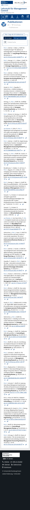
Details (25, 57)
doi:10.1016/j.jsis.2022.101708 (12, 270)
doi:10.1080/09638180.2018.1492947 (14, 378)
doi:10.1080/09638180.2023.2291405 (14, 82)
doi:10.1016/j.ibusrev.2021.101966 (13, 243)
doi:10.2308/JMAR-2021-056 (11, 150)
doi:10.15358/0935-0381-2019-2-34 (13, 403)
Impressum (6, 467)
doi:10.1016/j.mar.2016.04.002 (12, 444)
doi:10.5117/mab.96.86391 (11, 229)
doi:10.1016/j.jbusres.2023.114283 (13, 163)
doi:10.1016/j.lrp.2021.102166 (12, 258)
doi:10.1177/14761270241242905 (16, 68)
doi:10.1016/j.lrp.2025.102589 (12, 57)
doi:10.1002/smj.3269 (17, 326)
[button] (27, 17)
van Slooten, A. (8, 128)
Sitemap (6, 464)
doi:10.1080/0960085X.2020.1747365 (14, 312)
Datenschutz (16, 464)
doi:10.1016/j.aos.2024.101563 (16, 123)
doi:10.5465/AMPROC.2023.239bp (13, 190)
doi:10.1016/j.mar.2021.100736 (12, 297)
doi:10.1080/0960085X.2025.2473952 (14, 96)
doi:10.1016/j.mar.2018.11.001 (14, 362)
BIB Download (23, 57)
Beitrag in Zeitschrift (20, 38)
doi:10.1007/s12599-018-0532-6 (15, 419)
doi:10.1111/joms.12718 (18, 283)
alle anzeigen (8, 38)
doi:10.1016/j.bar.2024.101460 (12, 138)
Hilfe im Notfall (16, 462)
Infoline (5, 462)
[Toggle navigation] (3, 17)
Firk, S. (5, 48)
